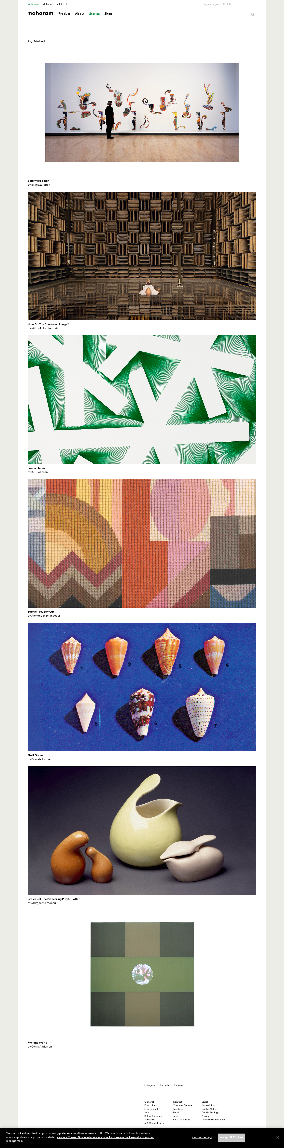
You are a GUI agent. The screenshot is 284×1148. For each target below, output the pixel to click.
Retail (176, 1112)
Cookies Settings (202, 1137)
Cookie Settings (210, 1112)
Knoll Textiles (62, 4)
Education (150, 1105)
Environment (151, 1109)
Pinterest (179, 1085)
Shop (108, 14)
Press (175, 1116)
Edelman (47, 4)
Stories (94, 14)
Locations (178, 1109)
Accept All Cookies (231, 1137)
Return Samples (153, 1116)
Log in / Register (212, 4)
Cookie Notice (209, 1109)
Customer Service (182, 1105)
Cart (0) (227, 4)
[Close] (277, 1137)
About (79, 14)
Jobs (146, 1112)
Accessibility (208, 1105)
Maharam (33, 4)
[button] (64, 17)
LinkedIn (165, 1085)
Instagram (150, 1085)
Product (64, 14)
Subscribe (149, 1119)
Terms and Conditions (213, 1119)
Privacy (205, 1116)
